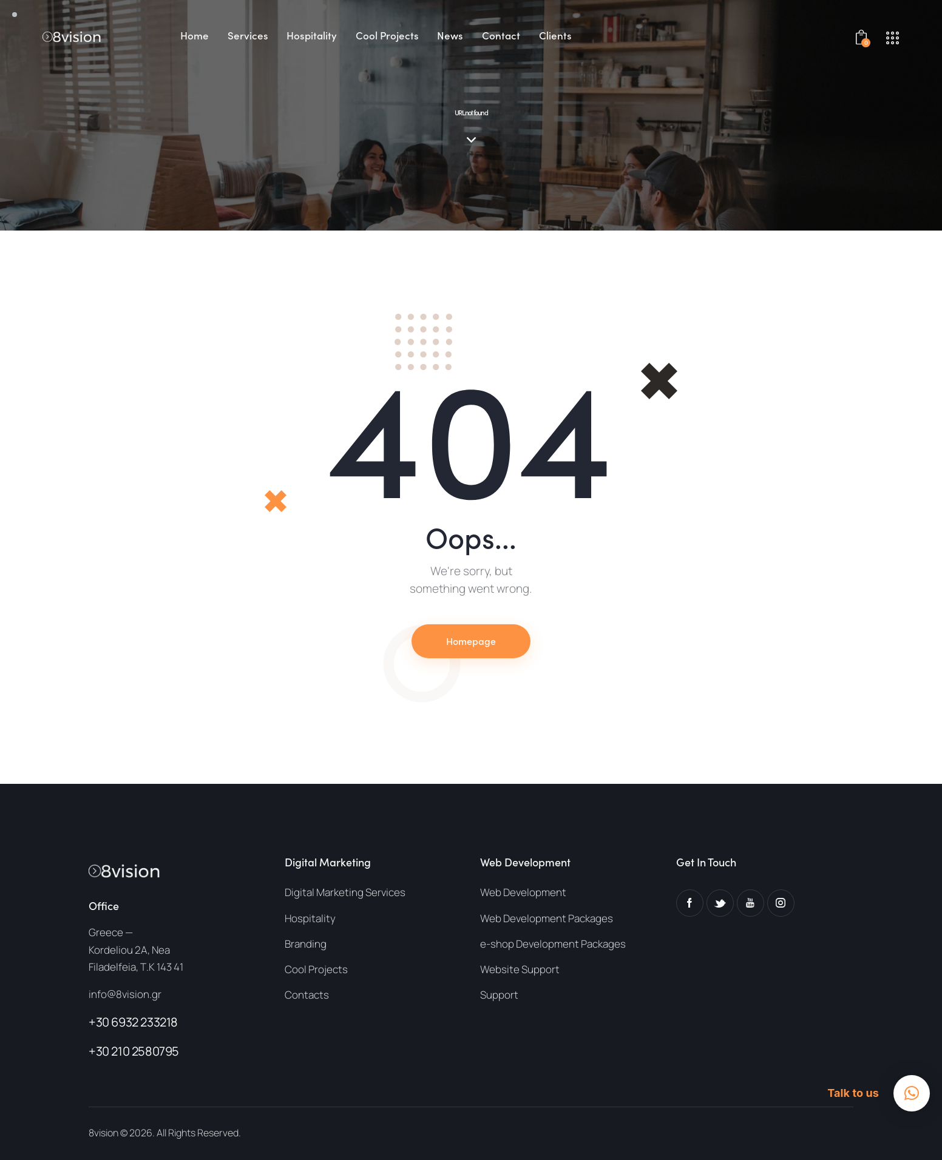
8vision (103, 1132)
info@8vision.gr (125, 994)
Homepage (471, 640)
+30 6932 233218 (133, 1022)
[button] (911, 1093)
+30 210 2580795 (134, 1051)
